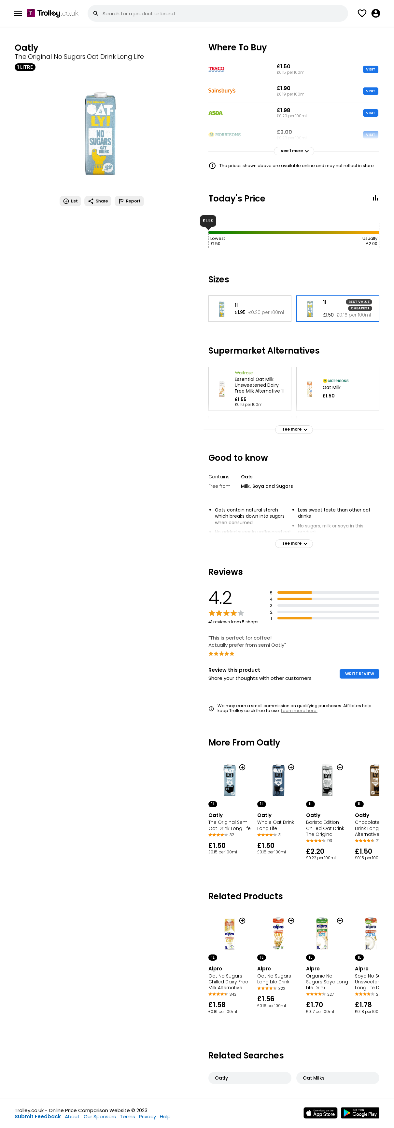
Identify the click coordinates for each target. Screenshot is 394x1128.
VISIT (370, 69)
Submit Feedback (38, 1116)
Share (98, 201)
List (70, 201)
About (72, 1116)
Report (129, 201)
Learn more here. (299, 710)
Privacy (147, 1116)
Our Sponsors (100, 1116)
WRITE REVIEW (359, 674)
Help (165, 1116)
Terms (127, 1116)
